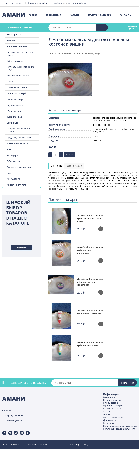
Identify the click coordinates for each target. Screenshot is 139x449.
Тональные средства (18, 87)
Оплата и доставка (99, 14)
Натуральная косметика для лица (20, 68)
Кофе (9, 149)
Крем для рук (13, 178)
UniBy (85, 444)
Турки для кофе (14, 116)
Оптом (106, 414)
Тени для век (14, 111)
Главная (32, 14)
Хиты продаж (14, 34)
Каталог (74, 14)
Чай (9, 173)
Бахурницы (12, 122)
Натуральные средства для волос (20, 53)
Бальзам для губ (17, 93)
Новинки (11, 40)
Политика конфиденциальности (119, 428)
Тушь (10, 81)
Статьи (106, 411)
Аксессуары (12, 155)
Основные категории (20, 27)
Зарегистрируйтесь (76, 3)
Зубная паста (13, 161)
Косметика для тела (16, 184)
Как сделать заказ (112, 408)
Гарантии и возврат (113, 405)
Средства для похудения (19, 137)
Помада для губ (15, 99)
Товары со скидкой (17, 46)
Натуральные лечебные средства (18, 130)
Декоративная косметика (19, 75)
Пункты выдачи (110, 402)
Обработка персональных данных (120, 425)
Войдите (58, 3)
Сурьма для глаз (16, 105)
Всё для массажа (15, 61)
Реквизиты (108, 423)
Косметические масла (17, 143)
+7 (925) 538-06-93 (14, 3)
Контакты (125, 14)
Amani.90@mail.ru (39, 3)
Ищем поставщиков (113, 417)
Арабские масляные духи (19, 167)
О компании (53, 14)
